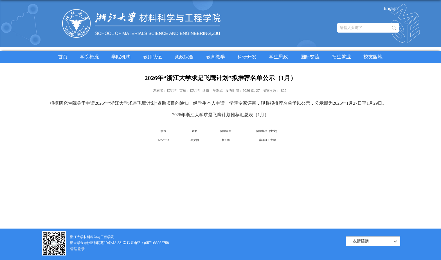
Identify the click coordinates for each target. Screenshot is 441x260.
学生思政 (278, 57)
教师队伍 (152, 57)
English (391, 8)
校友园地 (372, 57)
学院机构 (120, 57)
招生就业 (341, 57)
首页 (63, 57)
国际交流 (310, 57)
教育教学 (215, 57)
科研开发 (246, 57)
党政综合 (184, 57)
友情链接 (361, 241)
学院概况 (89, 57)
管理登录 (77, 249)
